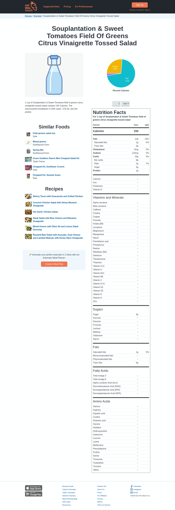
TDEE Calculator (68, 493)
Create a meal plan (54, 264)
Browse (28, 16)
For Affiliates (102, 496)
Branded (37, 16)
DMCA (99, 502)
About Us (100, 489)
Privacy (100, 499)
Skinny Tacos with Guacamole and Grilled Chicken (58, 196)
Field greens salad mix (44, 133)
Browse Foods (67, 486)
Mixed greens (39, 141)
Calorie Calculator (69, 489)
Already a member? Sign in (139, 10)
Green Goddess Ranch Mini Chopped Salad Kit (56, 158)
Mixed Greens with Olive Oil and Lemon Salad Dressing (55, 228)
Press (99, 493)
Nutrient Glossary (69, 496)
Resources (66, 505)
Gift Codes (66, 502)
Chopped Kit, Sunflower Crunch (48, 167)
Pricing (67, 6)
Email (134, 492)
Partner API (101, 486)
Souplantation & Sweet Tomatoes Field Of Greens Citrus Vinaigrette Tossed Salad (87, 36)
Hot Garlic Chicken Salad (45, 212)
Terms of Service (103, 505)
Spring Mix (38, 150)
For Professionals (84, 6)
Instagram (135, 489)
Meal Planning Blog (69, 499)
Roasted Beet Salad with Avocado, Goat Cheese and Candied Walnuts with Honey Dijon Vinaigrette (58, 236)
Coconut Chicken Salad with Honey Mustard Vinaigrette (54, 204)
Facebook (135, 486)
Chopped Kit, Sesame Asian (46, 175)
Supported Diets (51, 6)
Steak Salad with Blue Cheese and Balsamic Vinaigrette (54, 219)
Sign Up (139, 5)
